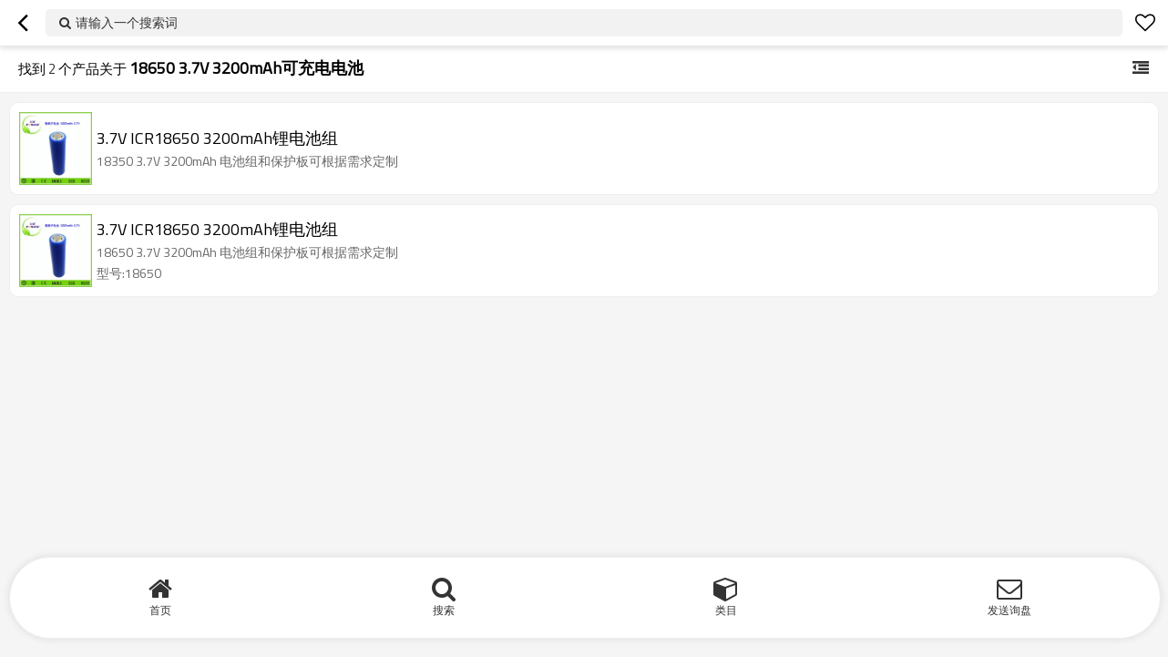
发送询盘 (1009, 610)
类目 (726, 610)
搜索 (444, 610)
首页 (160, 610)
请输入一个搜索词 (127, 22)
